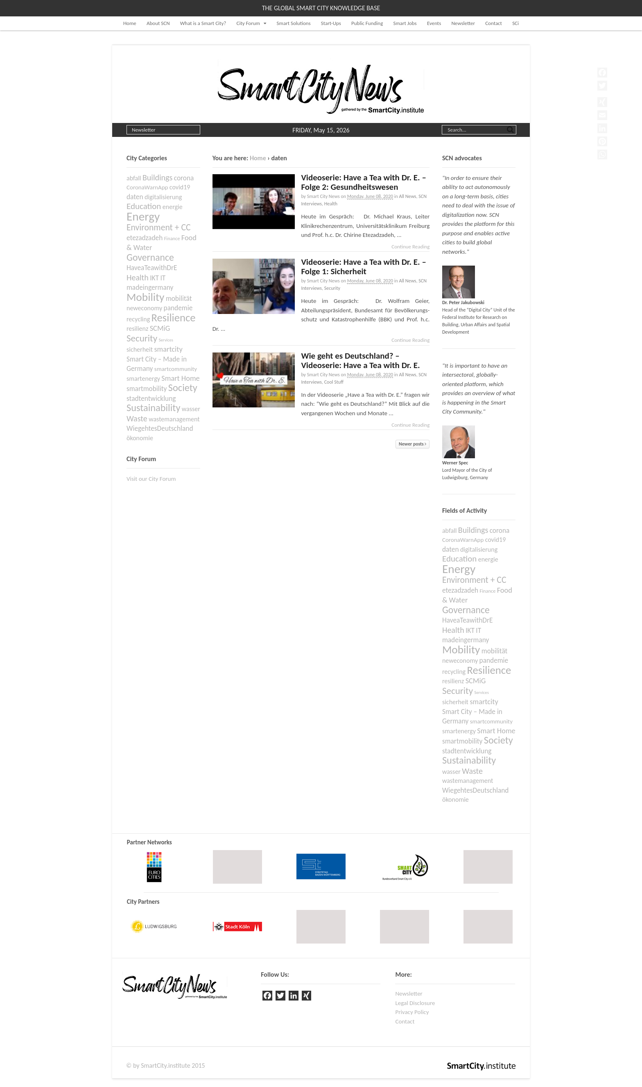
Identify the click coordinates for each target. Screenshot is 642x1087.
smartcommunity (491, 721)
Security (332, 288)
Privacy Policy (412, 1012)
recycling (454, 671)
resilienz (453, 681)
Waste (472, 771)
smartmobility (462, 741)
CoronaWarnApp (463, 540)
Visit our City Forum (151, 478)
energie (488, 559)
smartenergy (459, 731)
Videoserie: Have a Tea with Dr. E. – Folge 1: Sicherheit (363, 267)
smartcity (484, 701)
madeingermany (465, 639)
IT (478, 630)
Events (434, 23)
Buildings (473, 530)
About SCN (158, 23)
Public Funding (367, 23)
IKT (470, 630)
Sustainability (469, 760)
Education (459, 558)
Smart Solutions (294, 23)
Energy (458, 569)
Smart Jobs (404, 23)
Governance (466, 610)
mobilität (495, 650)
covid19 (495, 540)
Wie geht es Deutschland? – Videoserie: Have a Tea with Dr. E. (360, 360)
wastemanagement (467, 781)
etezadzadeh (460, 590)
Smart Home (496, 730)
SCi (515, 23)
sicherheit (455, 702)
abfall (449, 530)
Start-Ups (331, 23)
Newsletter (463, 23)
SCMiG (476, 680)
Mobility (461, 649)
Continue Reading (410, 246)
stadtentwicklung (466, 750)
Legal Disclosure (415, 1003)
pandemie (494, 660)
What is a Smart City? (203, 23)
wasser (451, 771)
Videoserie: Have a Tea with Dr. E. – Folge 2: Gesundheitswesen (363, 182)
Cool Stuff (334, 382)
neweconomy (460, 660)
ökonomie (455, 799)
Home (129, 23)
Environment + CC (474, 579)
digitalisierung (478, 549)
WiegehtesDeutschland (475, 790)
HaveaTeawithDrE (467, 620)
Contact (493, 23)
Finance (488, 591)
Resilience (489, 670)
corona (500, 530)
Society (498, 740)
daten (450, 549)
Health (330, 204)
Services (482, 692)
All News (407, 196)
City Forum (248, 23)
